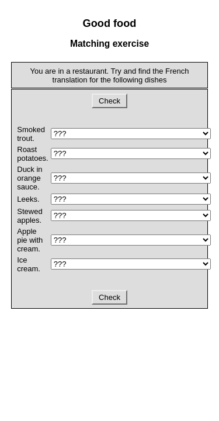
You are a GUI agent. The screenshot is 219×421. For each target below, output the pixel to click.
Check (109, 100)
